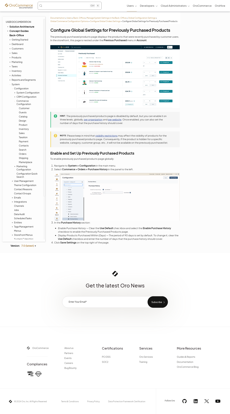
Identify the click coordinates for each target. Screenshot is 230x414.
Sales (13, 53)
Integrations (19, 201)
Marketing (16, 61)
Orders (22, 153)
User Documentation (18, 21)
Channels (19, 205)
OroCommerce (40, 348)
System (15, 84)
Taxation (23, 137)
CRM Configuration (25, 96)
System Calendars (23, 239)
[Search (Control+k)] (69, 5)
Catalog (23, 116)
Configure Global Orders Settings (105, 21)
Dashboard (16, 44)
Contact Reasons (23, 189)
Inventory (16, 70)
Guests (23, 112)
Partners (68, 353)
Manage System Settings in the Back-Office (106, 18)
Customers (16, 48)
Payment (23, 141)
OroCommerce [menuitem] (202, 5)
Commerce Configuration (23, 102)
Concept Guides (18, 30)
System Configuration (27, 92)
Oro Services (146, 356)
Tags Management (22, 226)
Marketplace (25, 162)
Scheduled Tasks (23, 218)
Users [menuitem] (130, 5)
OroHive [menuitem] (220, 5)
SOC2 (105, 361)
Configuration (20, 88)
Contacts (24, 145)
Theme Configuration (25, 185)
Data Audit (19, 214)
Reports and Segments (23, 79)
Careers (68, 363)
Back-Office (79, 18)
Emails (16, 197)
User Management (23, 181)
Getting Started (19, 39)
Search (22, 149)
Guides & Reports (186, 356)
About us (68, 348)
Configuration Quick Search (27, 175)
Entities (17, 222)
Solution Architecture (20, 26)
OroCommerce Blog (188, 366)
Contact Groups (22, 193)
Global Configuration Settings (142, 18)
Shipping (23, 158)
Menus (17, 230)
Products (15, 57)
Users (69, 18)
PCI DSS (106, 356)
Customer (24, 108)
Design (22, 120)
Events (68, 358)
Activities (15, 75)
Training (143, 361)
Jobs (16, 210)
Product (23, 124)
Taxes (14, 66)
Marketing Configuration (23, 168)
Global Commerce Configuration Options (69, 21)
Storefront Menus (22, 234)
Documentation (57, 18)
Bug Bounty (70, 367)
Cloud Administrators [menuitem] (174, 5)
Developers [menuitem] (147, 5)
